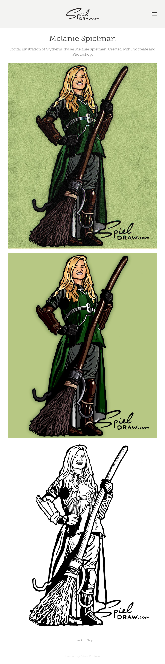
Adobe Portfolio (90, 656)
